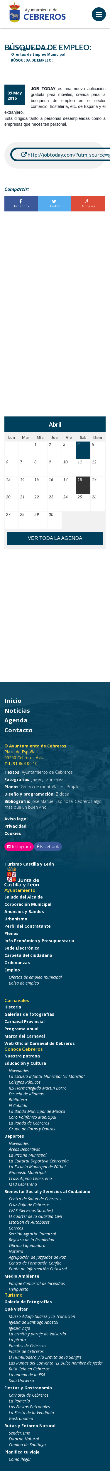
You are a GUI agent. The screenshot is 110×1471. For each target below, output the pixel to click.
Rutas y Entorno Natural (29, 1425)
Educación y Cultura (25, 1063)
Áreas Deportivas (24, 1149)
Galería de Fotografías (28, 1301)
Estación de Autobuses (29, 1222)
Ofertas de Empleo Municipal (38, 54)
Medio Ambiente (21, 1276)
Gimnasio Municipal (27, 1172)
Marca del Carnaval (24, 1036)
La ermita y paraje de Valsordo (37, 1334)
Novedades (19, 1070)
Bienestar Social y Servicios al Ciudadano (47, 1191)
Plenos (11, 933)
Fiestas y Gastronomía (28, 1388)
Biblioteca (18, 1099)
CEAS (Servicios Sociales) (31, 1210)
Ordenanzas (17, 962)
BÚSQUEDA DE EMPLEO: (32, 60)
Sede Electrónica (22, 948)
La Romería (19, 1401)
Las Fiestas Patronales (29, 1406)
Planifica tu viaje (22, 1452)
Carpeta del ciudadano (28, 955)
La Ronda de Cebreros (29, 1123)
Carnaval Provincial (24, 1021)
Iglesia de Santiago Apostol (33, 1322)
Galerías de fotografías (29, 1014)
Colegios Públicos (24, 1082)
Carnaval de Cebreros (28, 1395)
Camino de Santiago (27, 1444)
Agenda (16, 720)
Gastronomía (21, 1418)
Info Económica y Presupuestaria (39, 940)
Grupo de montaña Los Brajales (43, 786)
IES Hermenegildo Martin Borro (38, 1088)
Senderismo (19, 1433)
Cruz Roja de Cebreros (29, 1204)
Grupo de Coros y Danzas (32, 1129)
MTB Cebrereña (23, 1184)
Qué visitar (16, 1309)
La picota (17, 1339)
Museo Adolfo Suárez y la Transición (42, 1316)
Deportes (14, 1136)
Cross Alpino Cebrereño (30, 1178)
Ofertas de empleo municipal (35, 977)
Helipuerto (18, 1289)
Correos (16, 1228)
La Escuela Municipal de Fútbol (37, 1166)
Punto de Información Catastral (38, 1269)
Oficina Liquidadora (27, 1245)
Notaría (16, 1251)
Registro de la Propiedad (31, 1239)
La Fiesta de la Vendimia (31, 1412)
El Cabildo (18, 1105)
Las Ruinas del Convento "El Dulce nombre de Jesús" (56, 1363)
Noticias (17, 711)
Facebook (20, 203)
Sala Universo (21, 1380)
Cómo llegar (20, 1459)
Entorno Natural (24, 1439)
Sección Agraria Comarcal (32, 1234)
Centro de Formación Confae (35, 1263)
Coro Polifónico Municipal (32, 1117)
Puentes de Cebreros (27, 1345)
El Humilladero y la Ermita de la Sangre (45, 1357)
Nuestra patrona (22, 1056)
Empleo (12, 970)
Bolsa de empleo (24, 983)
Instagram (19, 846)
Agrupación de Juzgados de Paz (37, 1257)
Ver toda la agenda (55, 538)
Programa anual (21, 1029)
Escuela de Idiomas (26, 1094)
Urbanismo (15, 919)
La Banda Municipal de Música (37, 1111)
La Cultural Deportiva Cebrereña (39, 1161)
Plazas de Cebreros (26, 1351)
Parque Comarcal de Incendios (37, 1283)
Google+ (87, 203)
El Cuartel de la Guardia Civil (35, 1216)
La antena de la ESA (27, 1374)
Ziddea (36, 794)
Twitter (54, 203)
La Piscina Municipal (28, 1155)
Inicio (12, 701)
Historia (12, 1007)
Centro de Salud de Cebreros (35, 1199)
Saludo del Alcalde (23, 897)
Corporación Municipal (27, 904)
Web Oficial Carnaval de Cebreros (39, 1043)
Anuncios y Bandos (24, 911)
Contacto (18, 730)
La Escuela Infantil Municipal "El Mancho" (47, 1076)
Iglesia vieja (19, 1328)
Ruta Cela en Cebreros (29, 1369)
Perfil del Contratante (27, 926)
